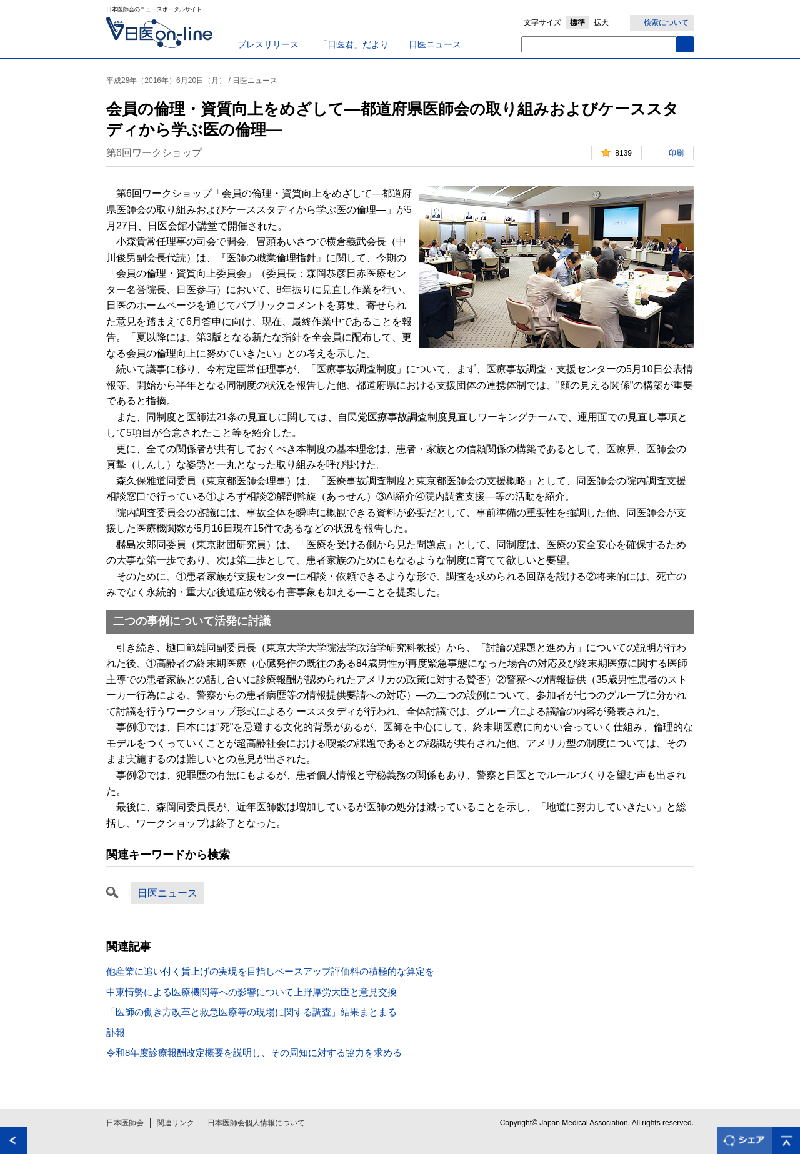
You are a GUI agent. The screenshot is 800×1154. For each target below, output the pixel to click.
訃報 (115, 1032)
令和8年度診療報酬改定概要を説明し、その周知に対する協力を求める (254, 1052)
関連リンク (175, 1122)
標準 (577, 22)
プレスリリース (268, 44)
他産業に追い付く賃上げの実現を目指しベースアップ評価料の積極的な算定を (270, 971)
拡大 (601, 22)
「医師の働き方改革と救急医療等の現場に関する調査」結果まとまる (251, 1012)
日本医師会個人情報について (256, 1122)
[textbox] (598, 44)
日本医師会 (125, 1122)
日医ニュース (435, 44)
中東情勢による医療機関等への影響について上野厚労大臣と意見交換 (251, 992)
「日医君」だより (354, 44)
